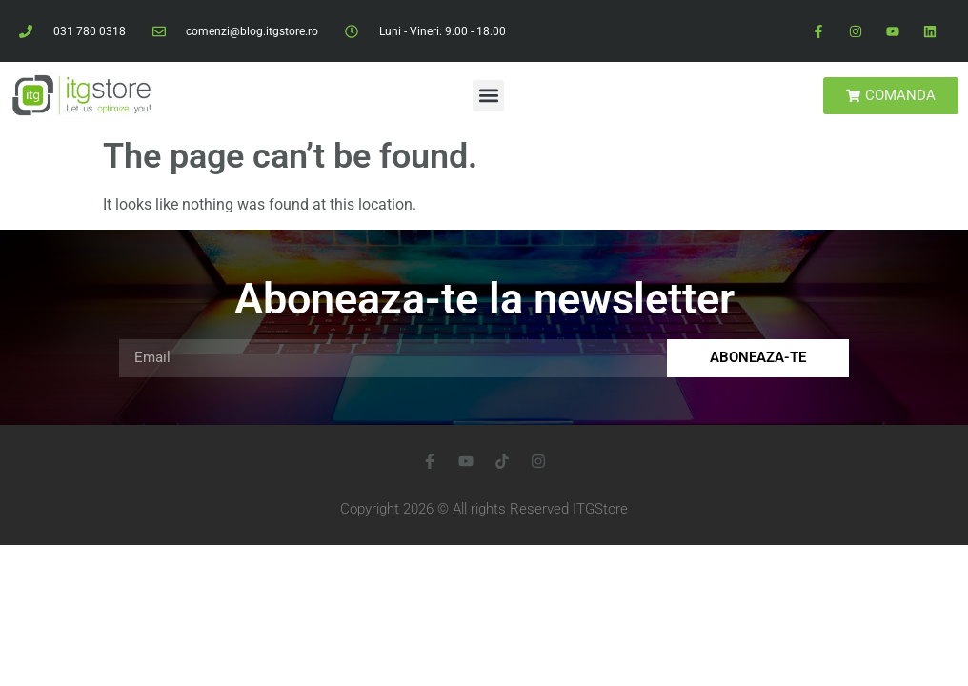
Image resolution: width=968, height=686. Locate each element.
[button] (488, 95)
